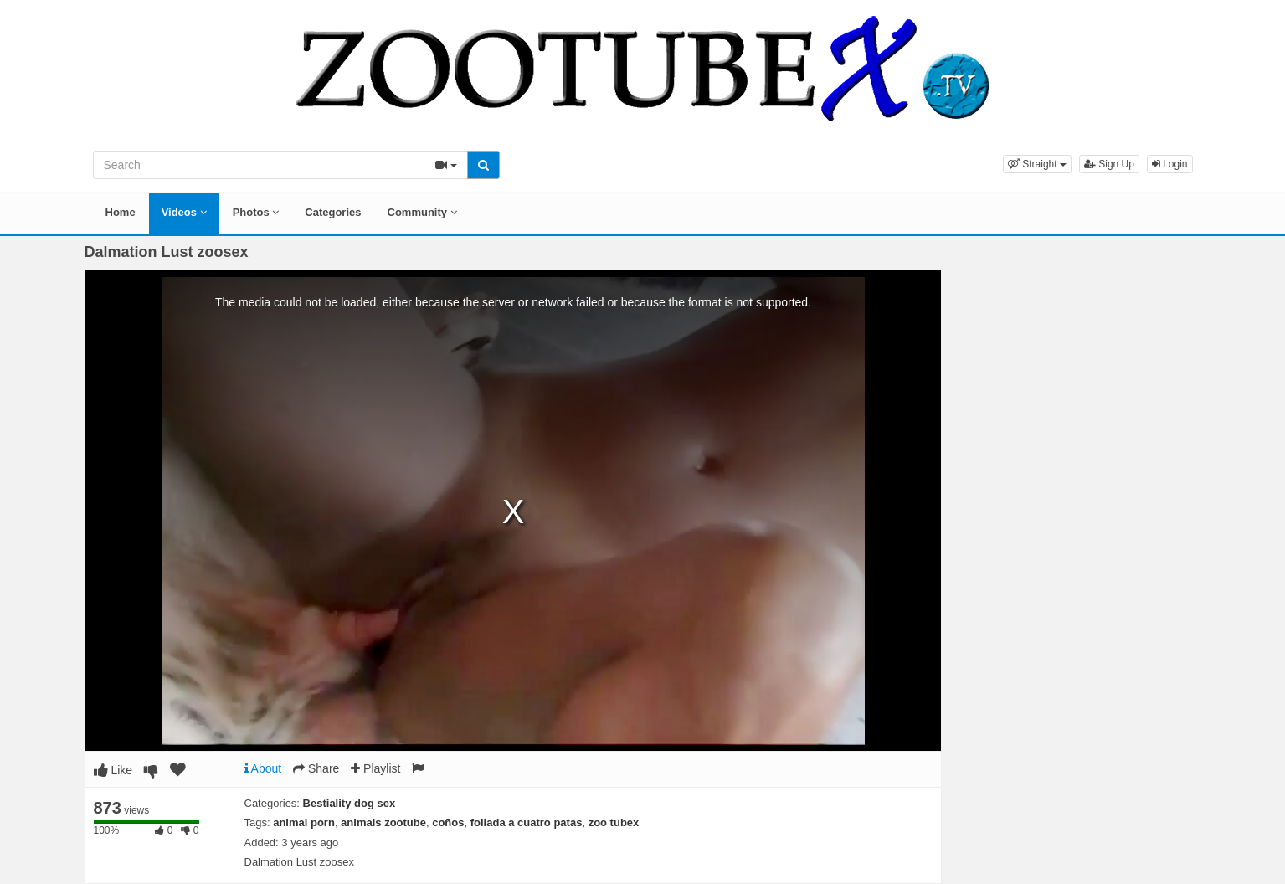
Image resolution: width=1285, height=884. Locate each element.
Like (113, 770)
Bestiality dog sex (349, 803)
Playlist (375, 768)
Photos (256, 212)
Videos (184, 212)
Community (422, 212)
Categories (333, 212)
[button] (1037, 164)
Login (1170, 164)
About (263, 768)
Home (120, 212)
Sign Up (1109, 164)
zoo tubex (614, 822)
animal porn (304, 822)
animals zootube (383, 822)
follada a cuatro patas (526, 822)
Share (316, 768)
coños (448, 822)
